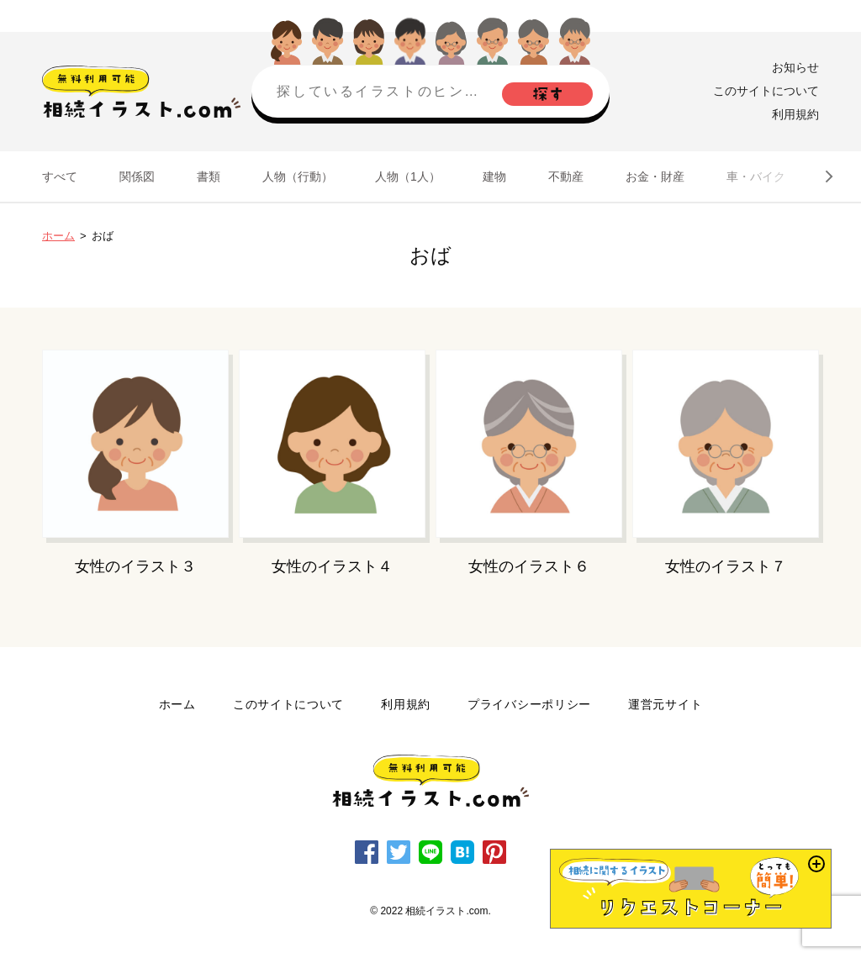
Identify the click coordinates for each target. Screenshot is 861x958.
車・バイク (755, 176)
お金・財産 (655, 176)
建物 (494, 176)
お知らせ (795, 67)
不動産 (566, 176)
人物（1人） (408, 176)
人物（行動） (297, 176)
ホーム (58, 235)
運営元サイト (665, 704)
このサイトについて (766, 90)
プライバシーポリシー (529, 704)
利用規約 (795, 114)
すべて (59, 176)
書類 (208, 176)
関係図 (137, 176)
